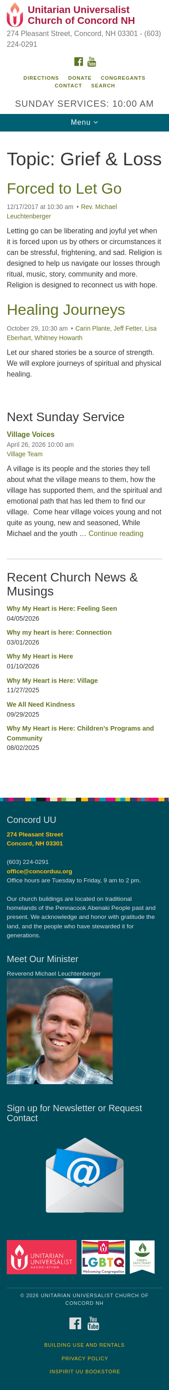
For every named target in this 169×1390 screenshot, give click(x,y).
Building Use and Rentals (84, 1345)
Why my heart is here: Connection (59, 632)
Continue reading (115, 533)
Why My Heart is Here (40, 656)
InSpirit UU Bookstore (85, 1371)
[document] (84, 460)
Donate (79, 78)
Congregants (123, 78)
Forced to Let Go (64, 188)
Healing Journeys (66, 309)
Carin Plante (92, 328)
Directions (41, 78)
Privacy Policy (85, 1358)
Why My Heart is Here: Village (52, 680)
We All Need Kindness (41, 704)
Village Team (25, 454)
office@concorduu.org (39, 871)
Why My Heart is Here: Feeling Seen (62, 608)
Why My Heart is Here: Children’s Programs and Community (80, 733)
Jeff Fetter (128, 328)
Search (103, 85)
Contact (68, 85)
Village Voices (31, 434)
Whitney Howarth (58, 337)
